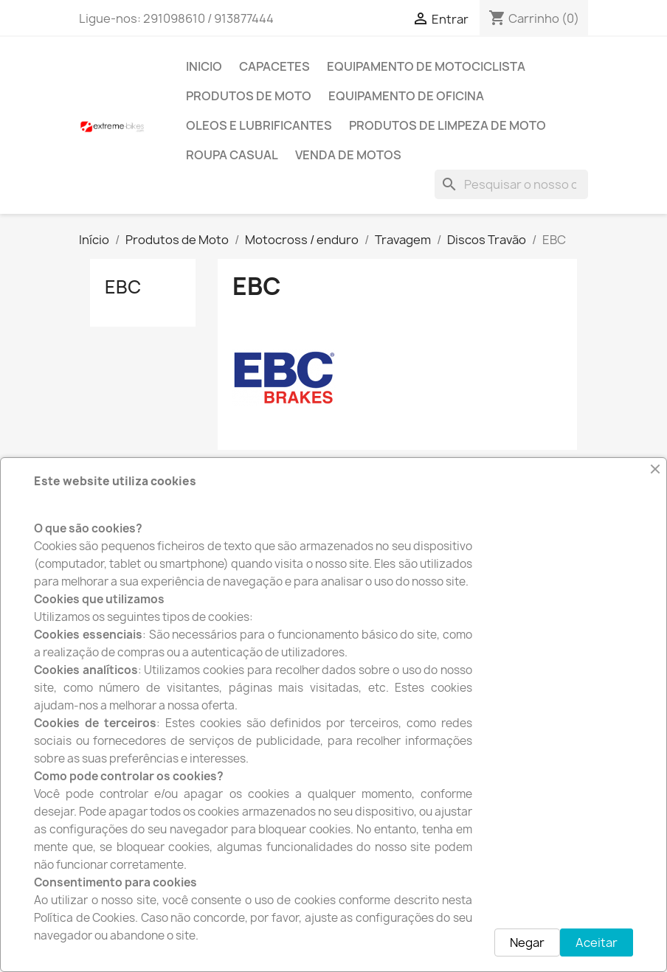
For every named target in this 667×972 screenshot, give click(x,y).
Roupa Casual (232, 155)
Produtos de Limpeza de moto (447, 125)
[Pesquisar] (511, 184)
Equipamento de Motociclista (426, 66)
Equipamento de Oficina (406, 96)
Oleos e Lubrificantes (259, 125)
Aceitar (597, 942)
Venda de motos (348, 155)
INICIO (204, 66)
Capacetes (274, 66)
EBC (123, 286)
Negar (527, 942)
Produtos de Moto (248, 96)
